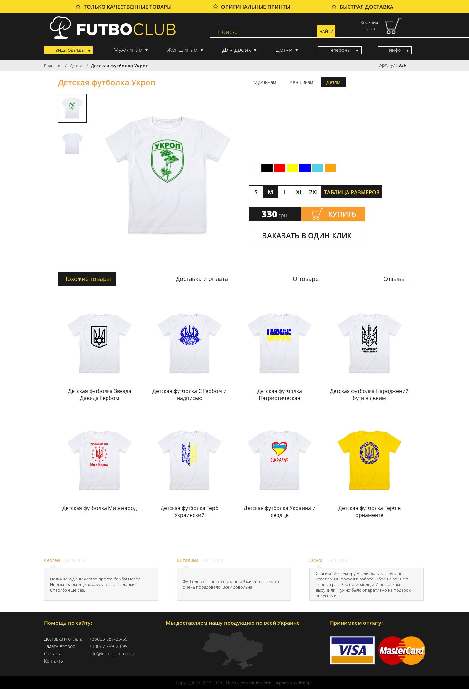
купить (342, 214)
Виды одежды (70, 50)
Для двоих (236, 49)
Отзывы (52, 654)
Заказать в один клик (307, 235)
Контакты (54, 661)
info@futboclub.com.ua (111, 654)
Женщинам (182, 49)
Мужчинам (128, 49)
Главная (52, 66)
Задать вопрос (59, 646)
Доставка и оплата (63, 639)
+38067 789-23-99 (108, 646)
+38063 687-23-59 (108, 639)
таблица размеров (352, 192)
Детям (284, 49)
